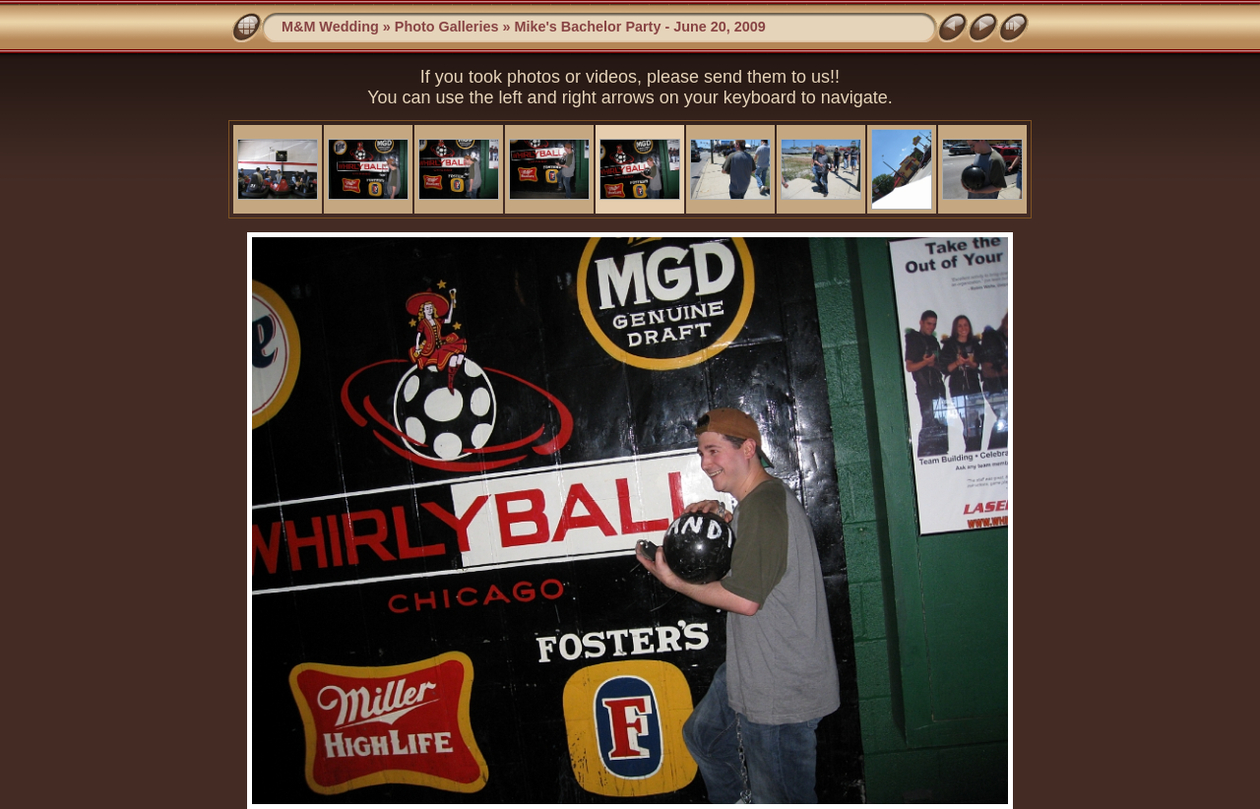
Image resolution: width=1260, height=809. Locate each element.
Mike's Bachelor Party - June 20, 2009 (639, 26)
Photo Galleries (447, 26)
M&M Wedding (330, 26)
